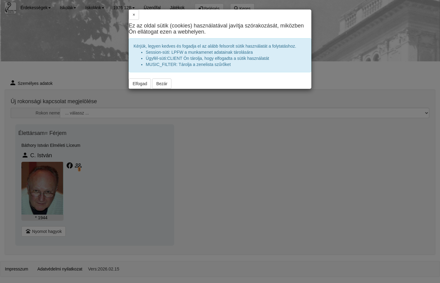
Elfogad (140, 83)
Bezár (161, 83)
